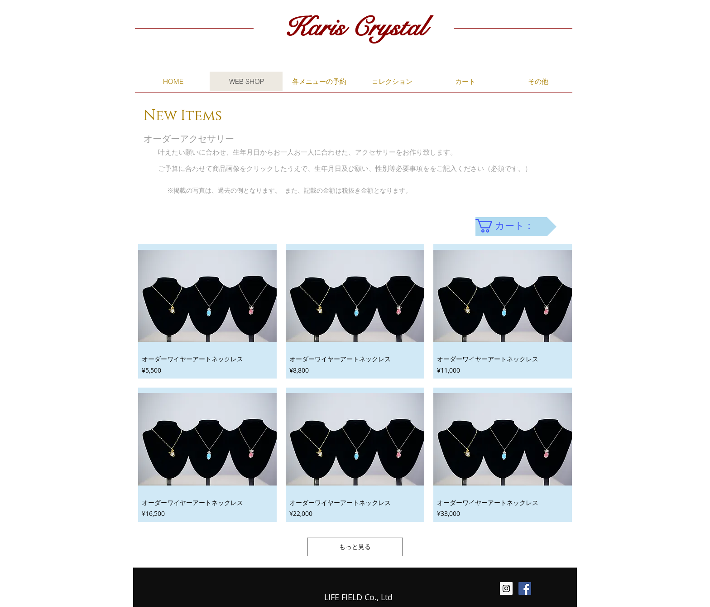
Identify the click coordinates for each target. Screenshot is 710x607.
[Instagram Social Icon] (506, 588)
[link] (511, 226)
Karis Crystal (355, 27)
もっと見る (355, 546)
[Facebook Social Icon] (524, 588)
